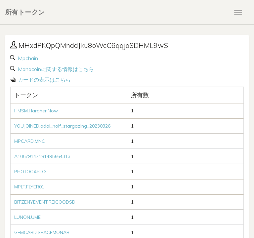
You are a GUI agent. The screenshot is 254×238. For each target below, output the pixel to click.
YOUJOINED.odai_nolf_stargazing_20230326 (62, 126)
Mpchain (27, 58)
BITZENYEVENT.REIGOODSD (44, 202)
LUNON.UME (27, 217)
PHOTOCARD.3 (30, 172)
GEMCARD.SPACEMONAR (41, 232)
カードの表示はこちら (44, 79)
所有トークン (25, 12)
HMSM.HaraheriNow (36, 111)
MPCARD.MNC (29, 141)
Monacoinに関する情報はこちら (55, 69)
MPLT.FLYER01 (29, 187)
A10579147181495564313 (42, 156)
